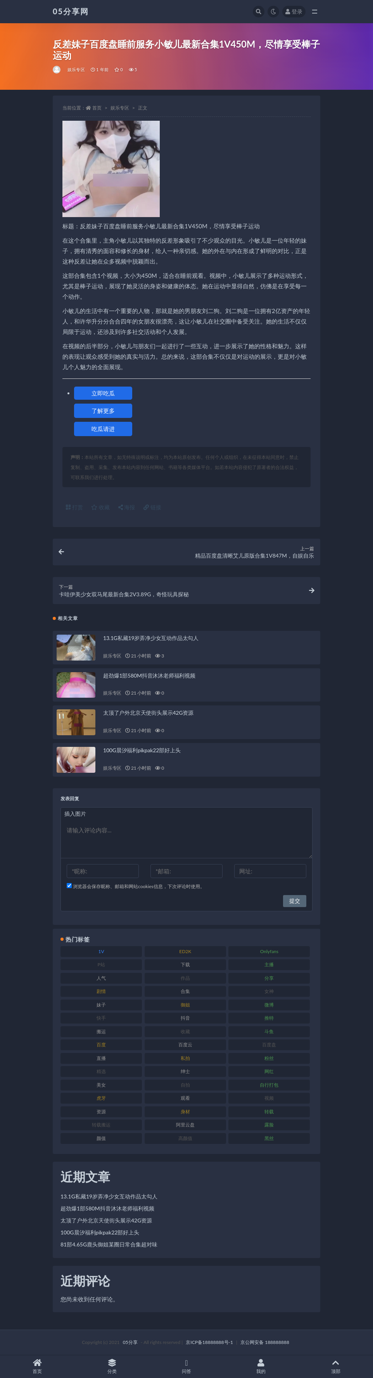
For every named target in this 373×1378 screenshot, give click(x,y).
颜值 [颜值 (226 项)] (101, 1138)
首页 (97, 108)
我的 (261, 1366)
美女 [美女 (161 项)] (101, 1085)
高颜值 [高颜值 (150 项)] (185, 1138)
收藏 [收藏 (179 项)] (185, 1031)
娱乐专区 (76, 69)
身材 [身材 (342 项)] (185, 1111)
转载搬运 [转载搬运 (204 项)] (101, 1125)
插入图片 (75, 813)
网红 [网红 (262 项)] (269, 1071)
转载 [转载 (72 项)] (269, 1111)
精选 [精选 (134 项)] (101, 1071)
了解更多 (103, 410)
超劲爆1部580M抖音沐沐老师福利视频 (149, 675)
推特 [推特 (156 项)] (269, 1018)
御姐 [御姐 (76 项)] (185, 1005)
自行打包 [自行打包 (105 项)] (269, 1085)
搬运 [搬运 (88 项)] (101, 1031)
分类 (111, 1366)
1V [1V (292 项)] (101, 951)
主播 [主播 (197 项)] (269, 964)
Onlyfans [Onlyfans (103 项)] (269, 951)
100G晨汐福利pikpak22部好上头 (141, 750)
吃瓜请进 (103, 428)
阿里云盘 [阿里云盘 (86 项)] (185, 1125)
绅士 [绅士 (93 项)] (185, 1071)
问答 (186, 1366)
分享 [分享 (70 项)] (269, 978)
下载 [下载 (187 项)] (185, 964)
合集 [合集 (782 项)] (185, 991)
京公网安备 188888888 (264, 1342)
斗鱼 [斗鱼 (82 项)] (269, 1031)
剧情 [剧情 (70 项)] (101, 991)
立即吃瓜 (103, 393)
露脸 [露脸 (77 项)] (269, 1125)
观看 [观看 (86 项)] (185, 1098)
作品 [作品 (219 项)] (185, 978)
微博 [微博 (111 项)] (269, 1005)
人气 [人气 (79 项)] (101, 978)
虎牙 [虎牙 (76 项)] (101, 1098)
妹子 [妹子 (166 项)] (101, 1005)
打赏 (74, 507)
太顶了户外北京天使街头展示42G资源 (148, 712)
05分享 (130, 1342)
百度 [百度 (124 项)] (101, 1045)
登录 (293, 11)
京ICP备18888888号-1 (209, 1342)
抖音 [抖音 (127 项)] (185, 1018)
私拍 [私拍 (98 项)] (185, 1058)
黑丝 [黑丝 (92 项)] (269, 1138)
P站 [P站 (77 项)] (101, 964)
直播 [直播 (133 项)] (101, 1058)
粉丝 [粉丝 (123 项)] (269, 1058)
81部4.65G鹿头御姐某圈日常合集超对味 (108, 1244)
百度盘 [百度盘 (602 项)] (269, 1045)
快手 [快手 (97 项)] (101, 1018)
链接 (152, 507)
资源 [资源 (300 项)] (101, 1111)
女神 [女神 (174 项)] (269, 991)
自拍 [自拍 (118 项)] (185, 1085)
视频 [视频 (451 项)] (269, 1098)
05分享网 (71, 11)
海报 (126, 507)
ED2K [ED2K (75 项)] (185, 951)
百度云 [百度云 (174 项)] (185, 1045)
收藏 (100, 507)
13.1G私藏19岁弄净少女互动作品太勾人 (151, 638)
